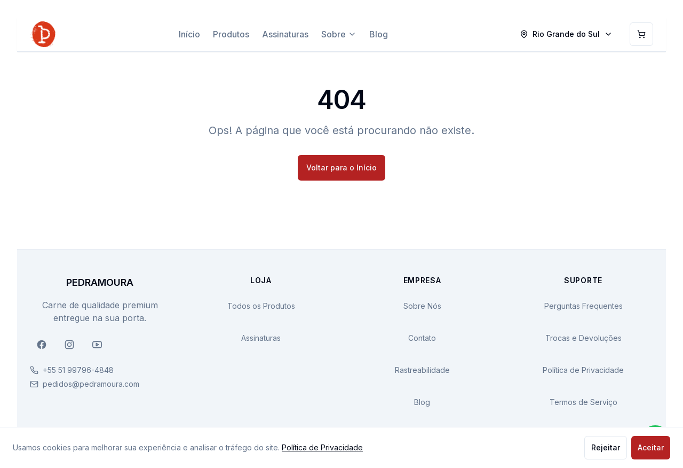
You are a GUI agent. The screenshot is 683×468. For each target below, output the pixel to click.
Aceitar (651, 447)
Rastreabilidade (422, 370)
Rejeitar (605, 447)
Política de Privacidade (583, 370)
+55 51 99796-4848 (78, 370)
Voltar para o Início (341, 167)
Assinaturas (285, 34)
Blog (378, 34)
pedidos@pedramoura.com (91, 383)
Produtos (231, 34)
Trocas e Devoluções (583, 337)
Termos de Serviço (583, 402)
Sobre (338, 34)
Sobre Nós (422, 305)
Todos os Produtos (261, 305)
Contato (422, 337)
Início (189, 34)
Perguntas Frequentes (583, 305)
